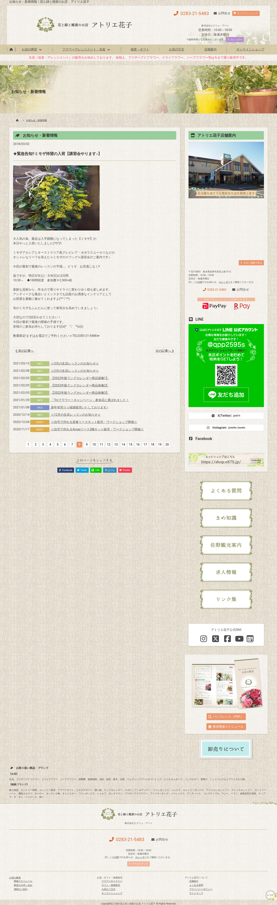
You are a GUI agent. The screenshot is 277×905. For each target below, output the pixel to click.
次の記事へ (165, 351)
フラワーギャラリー (112, 881)
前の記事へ (25, 351)
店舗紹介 (194, 881)
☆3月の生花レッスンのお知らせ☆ (74, 363)
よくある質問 (196, 885)
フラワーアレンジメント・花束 (83, 49)
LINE (200, 282)
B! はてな (110, 470)
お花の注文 (176, 49)
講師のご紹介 (21, 889)
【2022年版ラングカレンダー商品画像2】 (79, 385)
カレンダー (224, 282)
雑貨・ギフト (140, 49)
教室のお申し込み (23, 885)
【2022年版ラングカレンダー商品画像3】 (79, 393)
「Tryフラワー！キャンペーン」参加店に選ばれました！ (89, 400)
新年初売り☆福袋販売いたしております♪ (79, 407)
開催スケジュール (23, 881)
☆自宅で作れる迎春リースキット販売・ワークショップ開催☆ (93, 422)
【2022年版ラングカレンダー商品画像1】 (79, 378)
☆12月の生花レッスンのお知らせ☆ (75, 414)
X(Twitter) (225, 415)
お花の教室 (29, 49)
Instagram (225, 427)
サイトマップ (196, 893)
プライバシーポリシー (200, 889)
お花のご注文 (108, 889)
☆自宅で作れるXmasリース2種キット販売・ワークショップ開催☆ (97, 429)
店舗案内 (210, 49)
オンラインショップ (250, 49)
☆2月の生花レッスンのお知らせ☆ (74, 371)
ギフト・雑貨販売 (111, 885)
